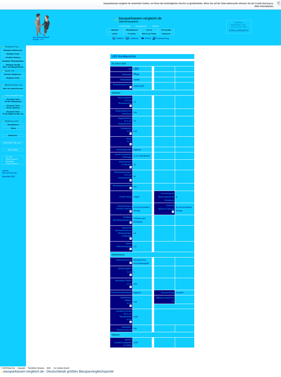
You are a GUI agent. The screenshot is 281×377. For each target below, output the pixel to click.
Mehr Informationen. (264, 6)
